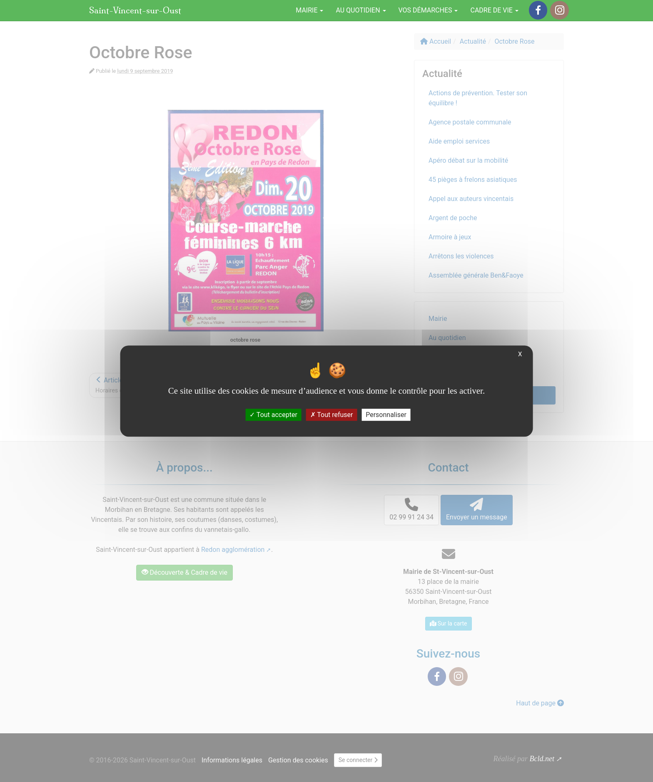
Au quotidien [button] (361, 10)
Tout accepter (273, 415)
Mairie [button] (309, 10)
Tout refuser (331, 415)
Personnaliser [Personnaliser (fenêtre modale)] (386, 415)
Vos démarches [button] (428, 10)
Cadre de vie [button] (494, 10)
